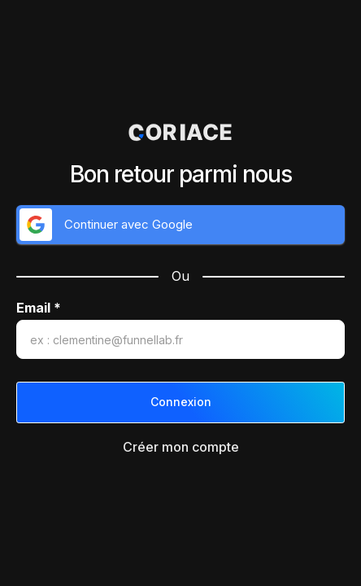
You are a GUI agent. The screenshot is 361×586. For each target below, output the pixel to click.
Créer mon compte (181, 447)
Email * (38, 308)
